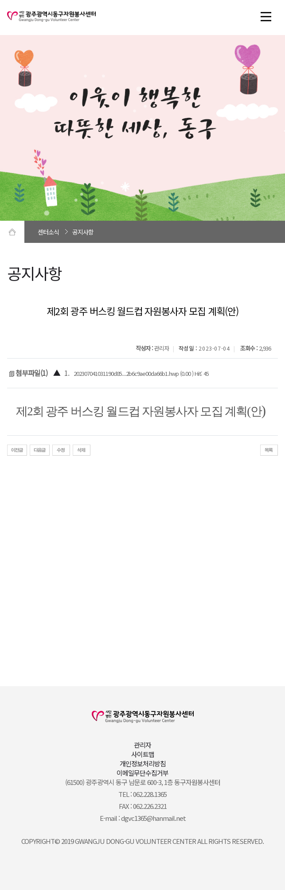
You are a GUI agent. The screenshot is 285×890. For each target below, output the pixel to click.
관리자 (142, 744)
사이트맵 (142, 754)
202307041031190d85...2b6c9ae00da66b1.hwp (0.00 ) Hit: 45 (141, 373)
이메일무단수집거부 (142, 772)
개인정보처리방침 (143, 763)
